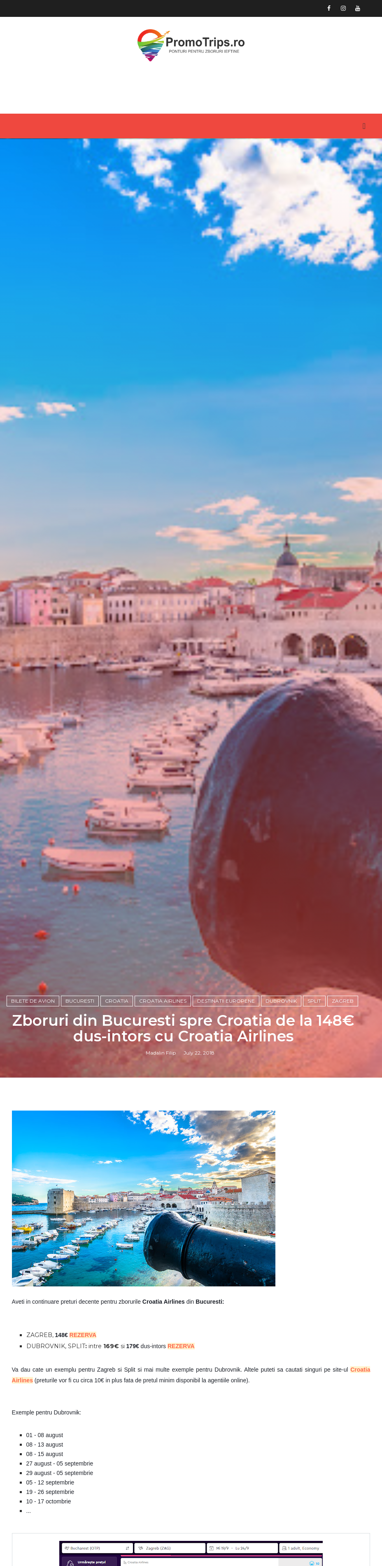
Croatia (116, 1001)
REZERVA (83, 1335)
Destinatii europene (226, 1001)
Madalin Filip (161, 1053)
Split (314, 1001)
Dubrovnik (281, 1001)
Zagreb (343, 1001)
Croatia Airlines (162, 1001)
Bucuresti (79, 1001)
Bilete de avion (33, 1001)
